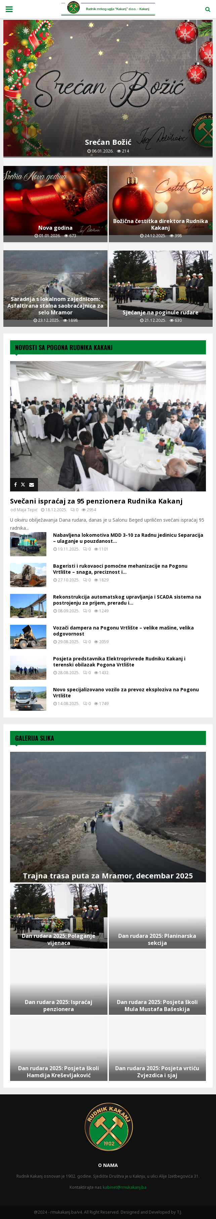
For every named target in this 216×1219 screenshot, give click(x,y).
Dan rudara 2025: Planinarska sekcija (157, 939)
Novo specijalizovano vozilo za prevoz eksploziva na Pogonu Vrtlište (126, 692)
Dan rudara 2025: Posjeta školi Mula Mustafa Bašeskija (157, 1005)
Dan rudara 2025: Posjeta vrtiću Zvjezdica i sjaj (157, 1071)
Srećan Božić (108, 142)
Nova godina (55, 227)
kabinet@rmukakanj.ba (124, 1187)
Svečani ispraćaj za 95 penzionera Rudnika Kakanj (96, 501)
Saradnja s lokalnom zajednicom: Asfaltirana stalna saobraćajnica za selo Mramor (55, 305)
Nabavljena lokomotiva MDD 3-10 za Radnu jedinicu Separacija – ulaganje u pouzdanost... (128, 538)
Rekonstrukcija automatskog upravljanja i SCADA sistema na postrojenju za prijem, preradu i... (127, 600)
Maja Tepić (27, 510)
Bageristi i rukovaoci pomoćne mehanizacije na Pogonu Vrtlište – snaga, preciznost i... (120, 569)
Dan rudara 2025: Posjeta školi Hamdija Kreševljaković (58, 1071)
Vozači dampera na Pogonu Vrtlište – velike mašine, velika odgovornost (123, 630)
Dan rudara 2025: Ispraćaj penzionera (58, 1005)
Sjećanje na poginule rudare (161, 312)
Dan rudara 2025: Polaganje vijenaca (58, 939)
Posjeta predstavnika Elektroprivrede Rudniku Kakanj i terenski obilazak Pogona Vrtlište (119, 661)
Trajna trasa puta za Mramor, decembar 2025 (108, 875)
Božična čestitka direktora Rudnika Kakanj (160, 224)
